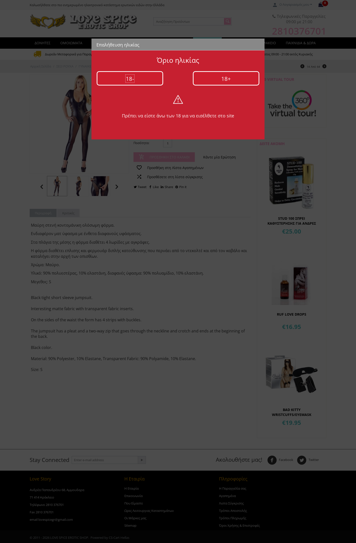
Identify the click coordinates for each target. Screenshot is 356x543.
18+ (226, 78)
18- (130, 78)
